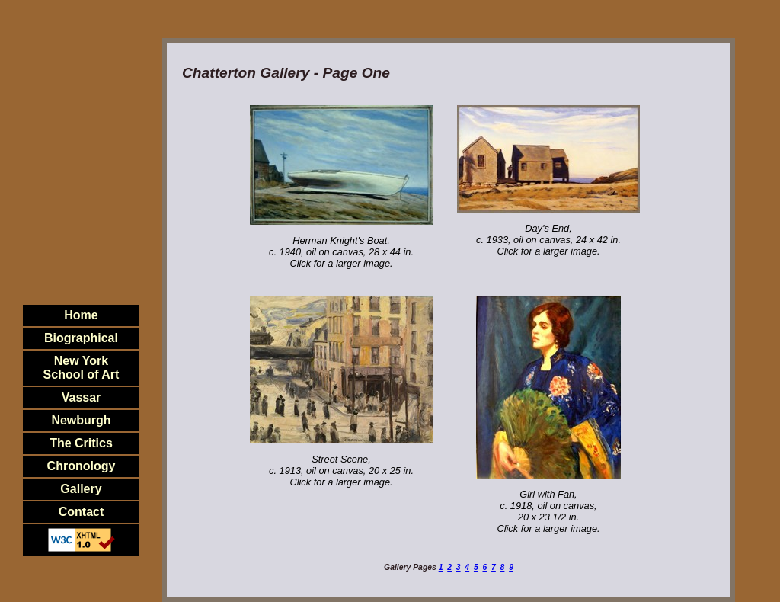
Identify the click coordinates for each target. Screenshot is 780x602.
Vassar (81, 397)
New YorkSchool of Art (81, 367)
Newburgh (80, 420)
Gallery (80, 488)
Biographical (81, 337)
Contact (81, 511)
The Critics (81, 443)
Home (81, 315)
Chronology (81, 466)
